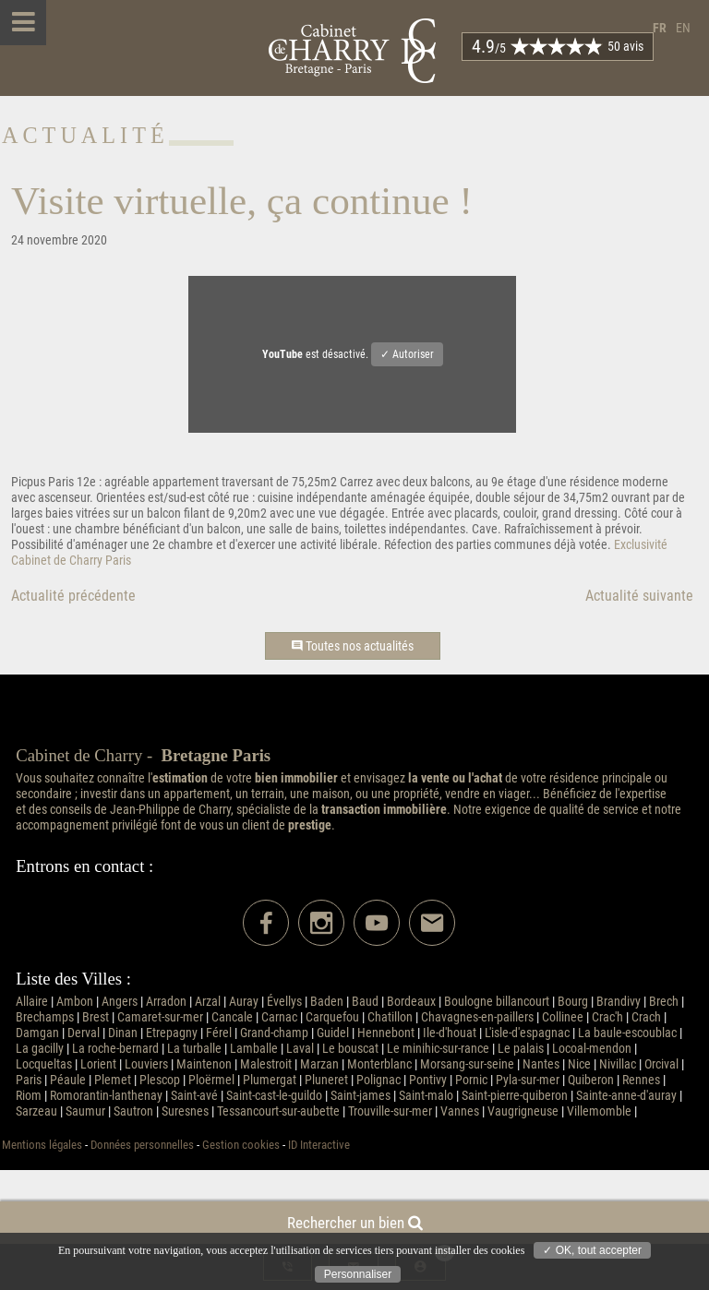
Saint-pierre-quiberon (515, 1096)
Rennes (641, 1080)
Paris (29, 1080)
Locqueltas (44, 1064)
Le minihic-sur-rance (438, 1049)
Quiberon (591, 1080)
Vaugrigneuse (523, 1111)
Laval (300, 1049)
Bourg (573, 1001)
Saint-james (360, 1096)
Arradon (166, 1001)
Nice (579, 1064)
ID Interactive (319, 1145)
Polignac (378, 1080)
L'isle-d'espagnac (527, 1033)
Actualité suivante (639, 595)
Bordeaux (411, 1001)
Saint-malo (426, 1096)
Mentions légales (42, 1145)
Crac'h (607, 1017)
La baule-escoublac (627, 1033)
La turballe (194, 1049)
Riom (29, 1096)
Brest (95, 1017)
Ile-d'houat (449, 1033)
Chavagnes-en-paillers (477, 1017)
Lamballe (254, 1049)
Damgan (37, 1033)
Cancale (232, 1017)
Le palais (521, 1049)
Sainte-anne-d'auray (626, 1096)
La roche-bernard (115, 1049)
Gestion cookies (241, 1145)
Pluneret (326, 1080)
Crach (646, 1017)
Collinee (562, 1017)
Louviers (146, 1064)
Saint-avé (194, 1096)
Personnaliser (357, 1274)
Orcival (661, 1064)
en (683, 28)
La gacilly (40, 1049)
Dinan (123, 1033)
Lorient (98, 1064)
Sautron (133, 1111)
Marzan (319, 1064)
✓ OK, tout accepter (592, 1250)
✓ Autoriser (407, 354)
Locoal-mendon (591, 1049)
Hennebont (386, 1033)
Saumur (85, 1111)
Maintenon (204, 1064)
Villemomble (599, 1111)
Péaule (68, 1080)
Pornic (471, 1080)
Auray (243, 1001)
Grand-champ (274, 1033)
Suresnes (185, 1111)
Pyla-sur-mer (527, 1080)
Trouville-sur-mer (390, 1111)
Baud (365, 1001)
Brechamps (45, 1017)
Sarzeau (36, 1111)
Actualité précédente (73, 595)
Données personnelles (142, 1145)
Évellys (284, 1001)
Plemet (112, 1080)
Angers (120, 1001)
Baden (326, 1001)
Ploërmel (211, 1080)
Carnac (279, 1017)
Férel (219, 1033)
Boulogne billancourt (496, 1001)
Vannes (459, 1111)
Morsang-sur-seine (467, 1064)
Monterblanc (379, 1064)
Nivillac (617, 1064)
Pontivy (428, 1080)
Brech (664, 1001)
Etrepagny (172, 1033)
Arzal (208, 1001)
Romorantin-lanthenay (106, 1096)
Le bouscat (350, 1049)
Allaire (32, 1001)
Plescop (159, 1080)
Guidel (333, 1033)
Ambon (74, 1001)
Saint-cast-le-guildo (274, 1096)
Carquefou (332, 1017)
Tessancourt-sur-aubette (278, 1111)
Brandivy (618, 1001)
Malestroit (266, 1064)
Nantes (541, 1064)
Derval (83, 1033)
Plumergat (269, 1080)
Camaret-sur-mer (160, 1017)
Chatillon (390, 1017)
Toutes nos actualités (353, 646)
